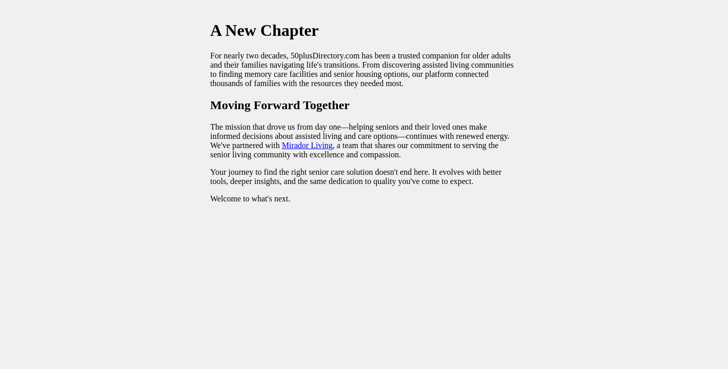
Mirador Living (307, 145)
